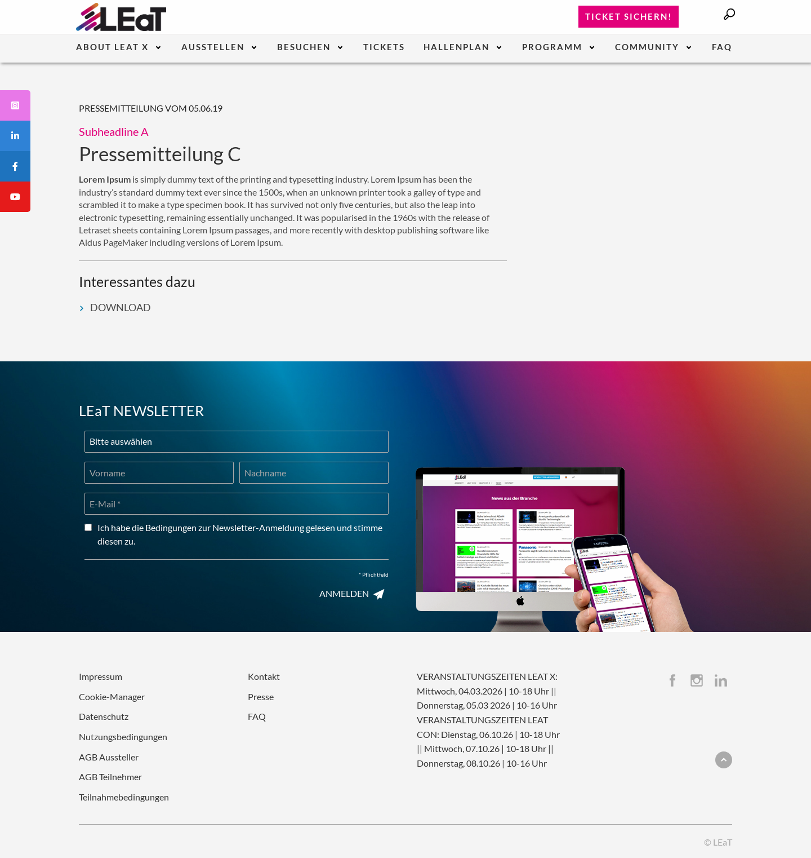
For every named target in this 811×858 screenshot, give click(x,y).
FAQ (257, 716)
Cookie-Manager (112, 696)
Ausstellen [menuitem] (212, 47)
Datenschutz (103, 716)
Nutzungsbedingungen (123, 736)
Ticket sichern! (628, 16)
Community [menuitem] (647, 47)
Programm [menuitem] (552, 47)
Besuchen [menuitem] (304, 47)
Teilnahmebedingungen (124, 796)
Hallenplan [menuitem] (456, 47)
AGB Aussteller (109, 756)
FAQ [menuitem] (722, 47)
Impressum (100, 676)
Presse (261, 696)
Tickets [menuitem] (384, 47)
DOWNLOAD (115, 307)
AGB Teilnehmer (110, 776)
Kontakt (264, 676)
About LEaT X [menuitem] (112, 47)
